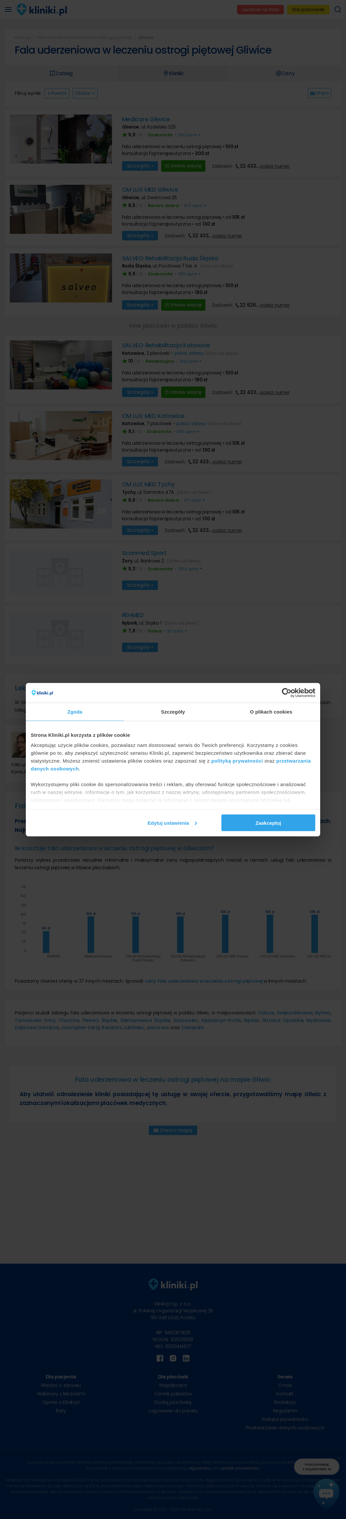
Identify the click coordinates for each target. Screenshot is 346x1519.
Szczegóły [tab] (173, 711)
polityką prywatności (237, 761)
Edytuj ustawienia (172, 822)
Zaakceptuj (268, 822)
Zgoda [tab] (74, 711)
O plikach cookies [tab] (271, 711)
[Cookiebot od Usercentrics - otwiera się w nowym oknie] (286, 693)
